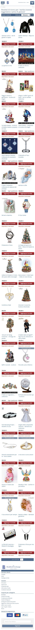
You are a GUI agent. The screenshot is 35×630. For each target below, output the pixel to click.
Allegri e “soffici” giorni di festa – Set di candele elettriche (25, 97)
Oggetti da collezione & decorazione (10, 603)
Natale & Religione (5, 600)
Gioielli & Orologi (5, 596)
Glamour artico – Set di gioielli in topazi (8, 36)
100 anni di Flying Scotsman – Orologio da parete (8, 336)
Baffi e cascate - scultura (9, 365)
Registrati (17, 626)
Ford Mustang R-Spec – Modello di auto (8, 425)
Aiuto (28, 2)
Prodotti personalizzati (6, 598)
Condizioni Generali (6, 589)
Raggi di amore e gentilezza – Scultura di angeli (8, 97)
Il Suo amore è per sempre (9, 514)
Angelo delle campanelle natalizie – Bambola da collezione (25, 426)
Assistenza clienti (22, 2)
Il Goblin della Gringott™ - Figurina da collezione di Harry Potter (25, 336)
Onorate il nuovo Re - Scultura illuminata (24, 306)
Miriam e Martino (7, 215)
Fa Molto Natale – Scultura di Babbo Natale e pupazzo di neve (9, 127)
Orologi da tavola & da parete (8, 601)
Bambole (3, 594)
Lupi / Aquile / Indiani (6, 607)
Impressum (4, 584)
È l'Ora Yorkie (22, 215)
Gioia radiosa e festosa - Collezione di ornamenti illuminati (9, 157)
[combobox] (17, 7)
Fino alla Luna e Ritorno (25, 365)
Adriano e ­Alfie (22, 185)
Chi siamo (3, 583)
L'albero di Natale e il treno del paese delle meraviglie (9, 276)
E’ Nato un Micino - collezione (23, 66)
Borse (2, 608)
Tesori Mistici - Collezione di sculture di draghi (25, 126)
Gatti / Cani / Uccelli (6, 605)
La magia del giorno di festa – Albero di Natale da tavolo (26, 246)
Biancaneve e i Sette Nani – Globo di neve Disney (25, 276)
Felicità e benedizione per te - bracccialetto (9, 455)
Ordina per (18, 15)
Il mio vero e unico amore (25, 454)
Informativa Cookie (5, 588)
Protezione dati (5, 586)
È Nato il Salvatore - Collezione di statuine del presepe (9, 187)
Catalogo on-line (5, 578)
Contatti (3, 574)
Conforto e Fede (6, 305)
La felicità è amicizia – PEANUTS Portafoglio (8, 545)
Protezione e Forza (7, 245)
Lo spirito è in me (7, 65)
